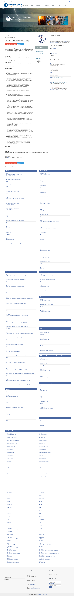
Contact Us (66, 5)
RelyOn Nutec (6, 579)
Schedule (54, 5)
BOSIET (14, 174)
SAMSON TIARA (44, 170)
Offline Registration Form (55, 51)
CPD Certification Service (46, 320)
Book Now (20, 44)
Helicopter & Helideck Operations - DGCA (50, 383)
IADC (42, 297)
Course (9, 40)
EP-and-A (26, 40)
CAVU (42, 418)
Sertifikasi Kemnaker (11, 272)
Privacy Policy (44, 594)
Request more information (11, 44)
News (64, 1)
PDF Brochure (53, 48)
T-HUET (12, 208)
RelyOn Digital (10, 430)
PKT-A (20, 293)
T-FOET (12, 203)
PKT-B (20, 298)
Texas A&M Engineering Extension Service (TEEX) (51, 356)
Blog (60, 5)
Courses (31, 5)
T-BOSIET (15, 198)
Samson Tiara (39, 594)
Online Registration (54, 53)
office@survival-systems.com (54, 42)
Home (61, 1)
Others (8, 389)
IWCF (42, 328)
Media (67, 1)
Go (50, 587)
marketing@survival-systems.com (14, 1)
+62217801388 (26, 1)
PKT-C (21, 307)
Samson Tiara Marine (7, 577)
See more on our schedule (54, 39)
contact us (9, 157)
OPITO (8, 170)
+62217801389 (32, 584)
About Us (25, 5)
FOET (11, 183)
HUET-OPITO (12, 231)
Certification (46, 5)
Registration (38, 5)
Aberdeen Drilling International (17, 40)
